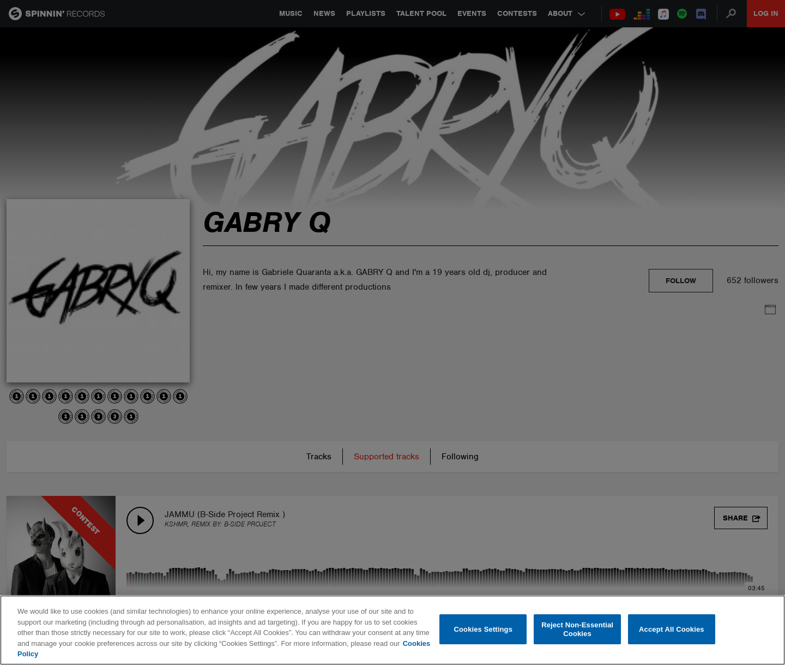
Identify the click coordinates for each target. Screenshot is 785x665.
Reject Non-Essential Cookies (577, 629)
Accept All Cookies (671, 629)
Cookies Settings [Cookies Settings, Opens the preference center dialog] (483, 629)
